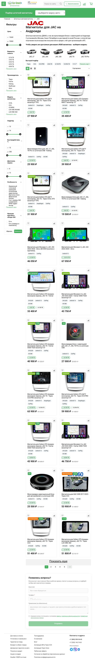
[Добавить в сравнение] (54, 75)
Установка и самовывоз (18, 639)
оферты (59, 616)
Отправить (58, 624)
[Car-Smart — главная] (15, 3)
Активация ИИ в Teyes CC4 (43, 645)
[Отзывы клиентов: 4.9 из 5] (32, 4)
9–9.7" (75, 64)
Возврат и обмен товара (18, 645)
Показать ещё (84, 64)
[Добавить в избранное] (28, 75)
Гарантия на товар (16, 642)
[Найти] (61, 3)
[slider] (7, 44)
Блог (35, 642)
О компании (38, 639)
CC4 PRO (41, 64)
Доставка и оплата (16, 636)
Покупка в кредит (16, 651)
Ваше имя (32, 587)
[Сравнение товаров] (84, 4)
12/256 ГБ (67, 64)
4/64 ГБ (49, 64)
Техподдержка (39, 636)
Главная (7, 19)
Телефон (32, 595)
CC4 (34, 64)
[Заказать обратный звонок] (72, 4)
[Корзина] (91, 3)
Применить (18, 231)
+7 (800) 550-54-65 (76, 639)
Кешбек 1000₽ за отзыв (18, 657)
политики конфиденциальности (70, 616)
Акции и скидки (15, 654)
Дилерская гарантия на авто (19, 648)
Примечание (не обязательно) (38, 603)
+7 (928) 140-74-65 (76, 642)
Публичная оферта (40, 651)
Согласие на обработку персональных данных (49, 654)
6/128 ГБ (58, 64)
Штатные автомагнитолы (23, 19)
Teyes (28, 64)
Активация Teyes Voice (41, 648)
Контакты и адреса (77, 636)
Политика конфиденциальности (44, 657)
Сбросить (9, 231)
